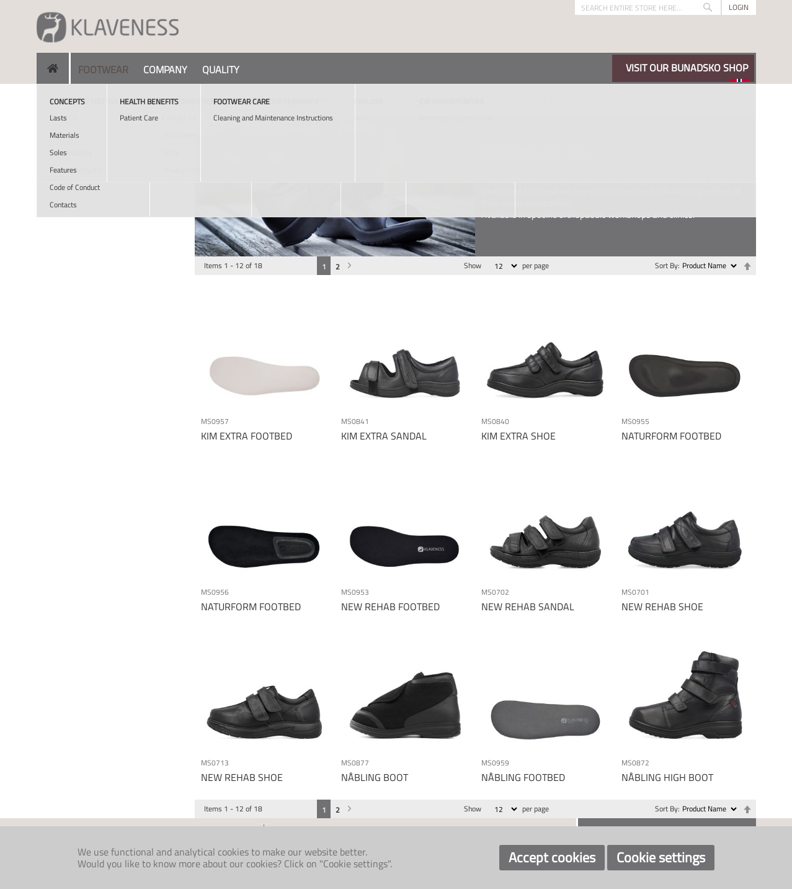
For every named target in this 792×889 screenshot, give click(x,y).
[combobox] (648, 7)
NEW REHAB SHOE (662, 606)
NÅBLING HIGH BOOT (667, 777)
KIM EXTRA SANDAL (384, 435)
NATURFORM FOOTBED (671, 435)
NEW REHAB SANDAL (527, 606)
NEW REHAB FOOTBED (390, 606)
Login (739, 7)
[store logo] (108, 26)
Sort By (666, 265)
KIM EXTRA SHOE (518, 435)
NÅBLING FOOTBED (523, 777)
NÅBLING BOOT (374, 777)
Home (47, 99)
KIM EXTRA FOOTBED (246, 435)
